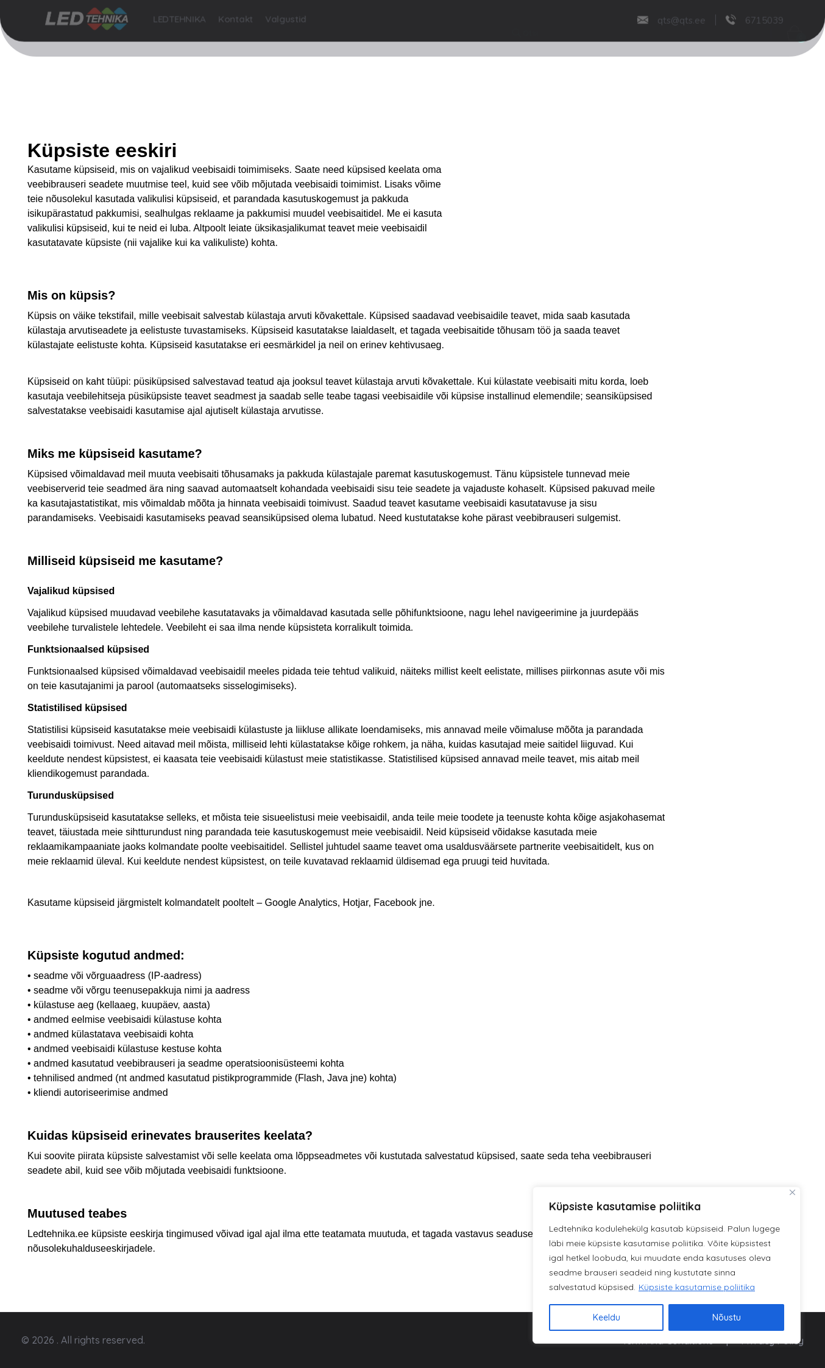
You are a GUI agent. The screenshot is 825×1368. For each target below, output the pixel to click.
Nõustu (726, 1317)
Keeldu (606, 1317)
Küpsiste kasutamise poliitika (697, 1287)
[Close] (792, 1192)
